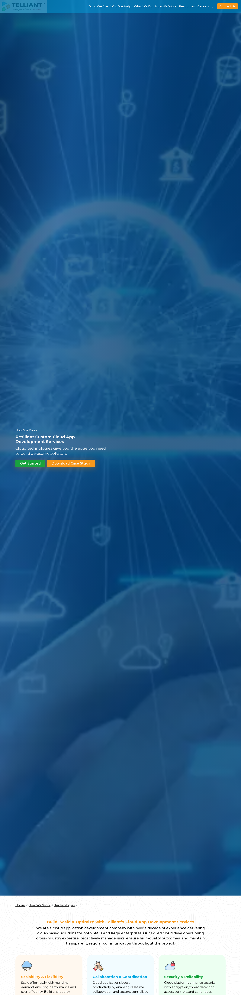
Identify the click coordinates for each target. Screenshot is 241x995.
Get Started (30, 468)
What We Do (143, 6)
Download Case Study (71, 468)
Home (20, 905)
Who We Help (121, 6)
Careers (203, 6)
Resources (187, 6)
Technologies (64, 905)
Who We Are (98, 6)
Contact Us (228, 6)
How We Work (165, 6)
